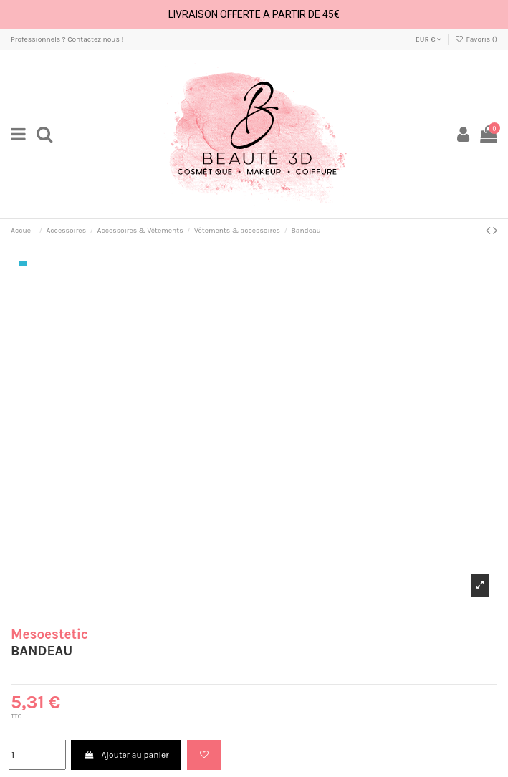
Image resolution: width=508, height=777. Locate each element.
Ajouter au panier (126, 755)
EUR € (429, 39)
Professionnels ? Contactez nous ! (67, 39)
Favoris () (476, 39)
